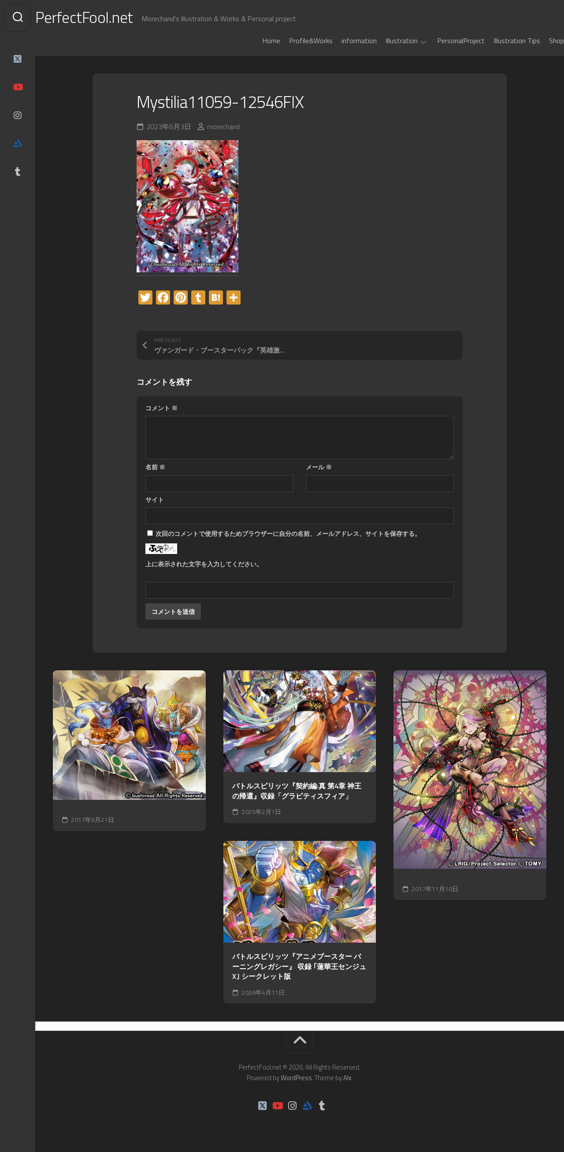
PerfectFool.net (102, 18)
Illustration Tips (499, 40)
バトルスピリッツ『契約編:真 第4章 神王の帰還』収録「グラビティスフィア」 (296, 791)
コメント (161, 407)
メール (319, 467)
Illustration (384, 41)
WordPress (296, 1078)
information (341, 40)
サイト (154, 499)
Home (254, 40)
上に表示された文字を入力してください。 (204, 564)
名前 (155, 467)
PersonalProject (443, 40)
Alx (347, 1078)
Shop (538, 40)
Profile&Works (293, 40)
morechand (223, 126)
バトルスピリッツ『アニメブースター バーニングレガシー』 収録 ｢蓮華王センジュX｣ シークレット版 (299, 966)
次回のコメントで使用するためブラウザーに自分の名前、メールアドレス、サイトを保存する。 (288, 533)
